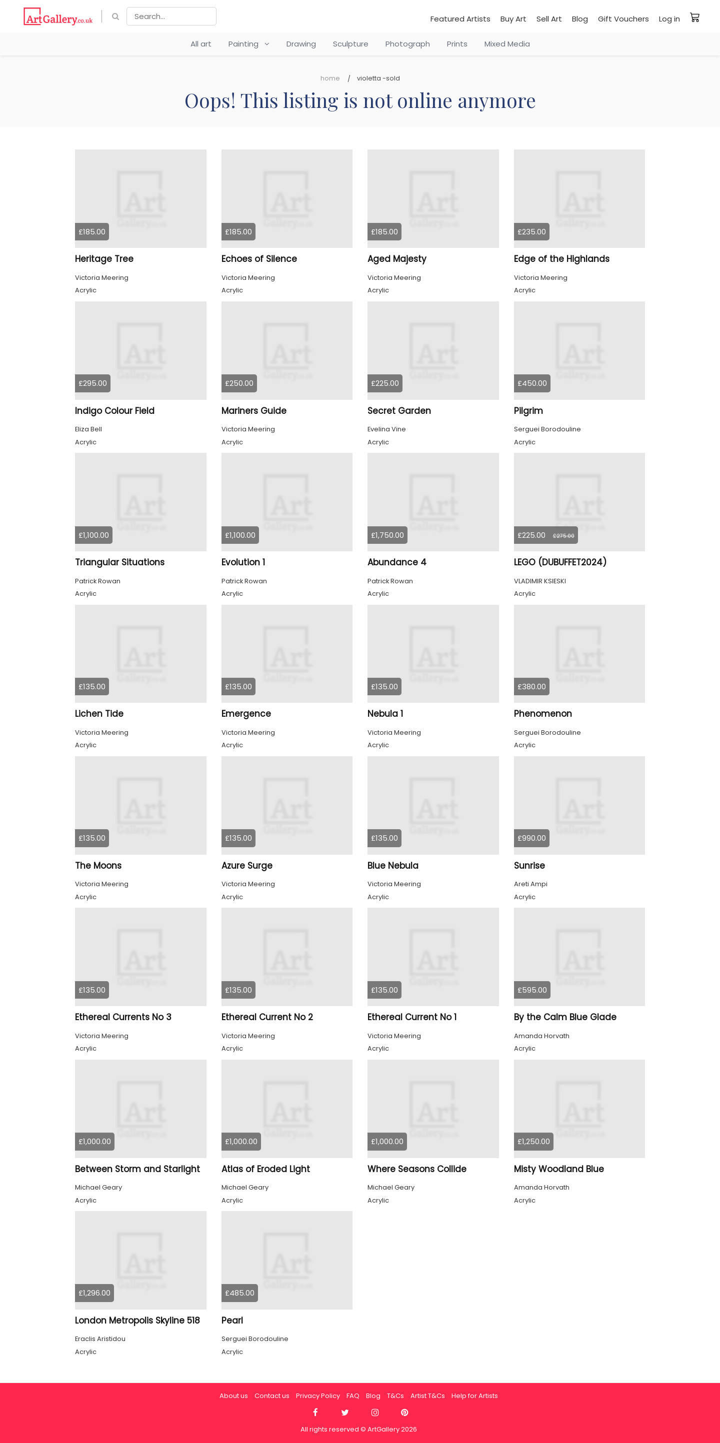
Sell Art (549, 18)
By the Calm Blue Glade (565, 1017)
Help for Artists (475, 1396)
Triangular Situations (119, 562)
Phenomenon (543, 714)
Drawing (301, 43)
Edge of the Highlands (562, 259)
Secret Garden (399, 411)
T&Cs (395, 1396)
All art (201, 43)
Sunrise (529, 866)
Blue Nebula (393, 866)
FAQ (353, 1396)
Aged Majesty (397, 259)
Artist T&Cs (427, 1396)
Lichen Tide (99, 714)
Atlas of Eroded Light (266, 1169)
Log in (669, 18)
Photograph (408, 43)
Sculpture (350, 43)
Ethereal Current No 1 (412, 1017)
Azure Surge (247, 866)
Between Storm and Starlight (137, 1169)
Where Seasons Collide (417, 1169)
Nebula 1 (385, 714)
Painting (249, 43)
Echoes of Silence (259, 259)
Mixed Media (507, 43)
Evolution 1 (243, 562)
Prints (457, 43)
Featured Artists (460, 18)
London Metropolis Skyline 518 (137, 1321)
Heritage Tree (104, 259)
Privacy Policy (318, 1396)
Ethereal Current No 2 (267, 1017)
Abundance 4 (397, 562)
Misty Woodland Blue (559, 1169)
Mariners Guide (254, 411)
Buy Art (513, 18)
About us (234, 1396)
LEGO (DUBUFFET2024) (560, 562)
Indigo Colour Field (114, 411)
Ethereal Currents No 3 (123, 1017)
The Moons (98, 866)
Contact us (272, 1396)
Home (330, 78)
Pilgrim (528, 411)
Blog (580, 18)
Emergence (246, 714)
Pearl (232, 1321)
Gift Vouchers (623, 18)
